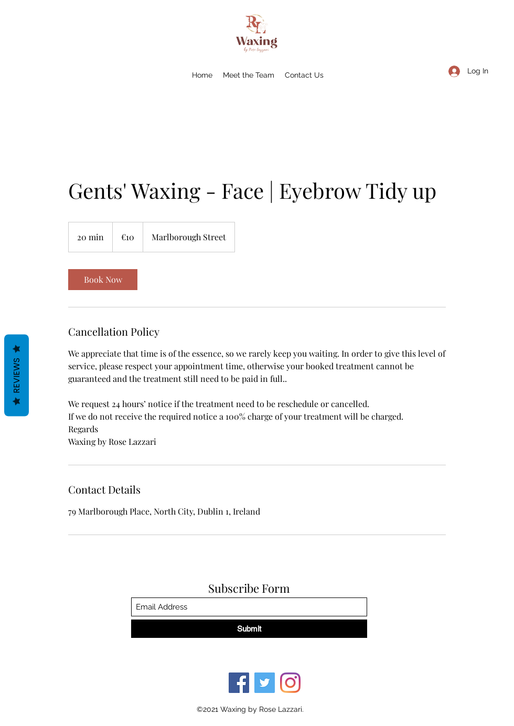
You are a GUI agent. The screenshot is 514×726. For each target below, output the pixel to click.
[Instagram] (290, 682)
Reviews (16, 375)
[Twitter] (264, 682)
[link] (102, 279)
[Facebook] (239, 682)
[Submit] (249, 629)
